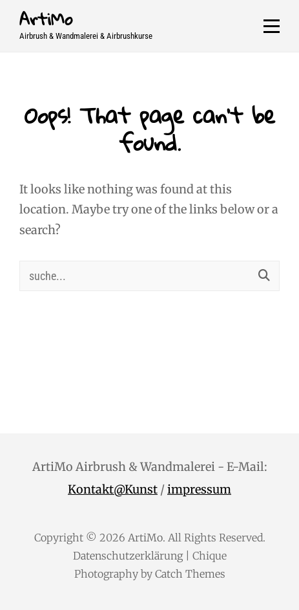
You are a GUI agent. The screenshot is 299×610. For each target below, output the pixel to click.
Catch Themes (190, 573)
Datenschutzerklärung (128, 555)
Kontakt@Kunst (113, 489)
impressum (199, 489)
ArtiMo (45, 18)
